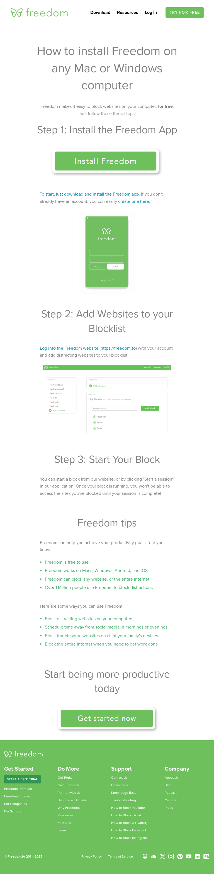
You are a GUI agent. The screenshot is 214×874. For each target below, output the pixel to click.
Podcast (171, 793)
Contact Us (119, 778)
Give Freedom (68, 785)
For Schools (13, 811)
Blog (168, 785)
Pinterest (180, 856)
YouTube (188, 856)
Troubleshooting (123, 800)
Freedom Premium (18, 789)
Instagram (171, 856)
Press (169, 808)
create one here (133, 201)
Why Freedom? (69, 808)
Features (64, 823)
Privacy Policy (91, 856)
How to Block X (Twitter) (129, 823)
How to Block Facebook (129, 830)
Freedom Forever (17, 796)
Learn (62, 830)
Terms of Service (120, 856)
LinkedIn (197, 856)
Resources (127, 12)
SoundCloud (153, 856)
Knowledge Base (124, 793)
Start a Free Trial (22, 779)
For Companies (15, 804)
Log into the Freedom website (69, 348)
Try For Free (185, 12)
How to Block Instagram (129, 838)
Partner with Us (69, 793)
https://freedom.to (118, 348)
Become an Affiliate (72, 800)
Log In (151, 12)
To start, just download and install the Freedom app (89, 194)
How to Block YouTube (128, 808)
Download (100, 12)
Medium (206, 856)
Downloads (119, 785)
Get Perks (65, 778)
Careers (170, 800)
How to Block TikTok (126, 815)
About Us (172, 778)
